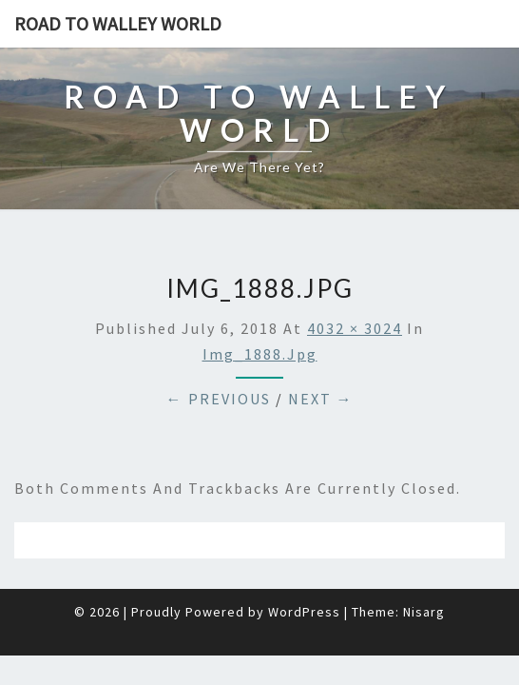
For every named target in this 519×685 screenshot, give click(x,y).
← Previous (218, 351)
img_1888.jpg (259, 306)
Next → (321, 351)
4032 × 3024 (354, 280)
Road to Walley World (117, 23)
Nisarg (424, 564)
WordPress (304, 564)
